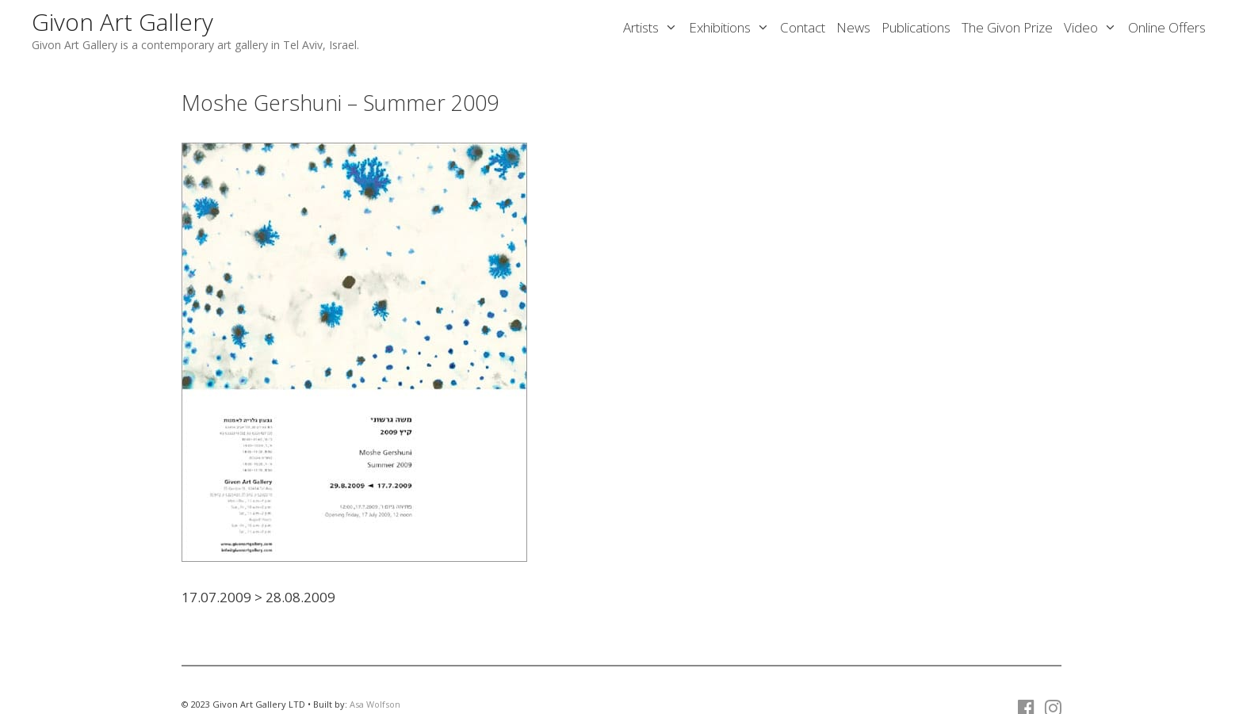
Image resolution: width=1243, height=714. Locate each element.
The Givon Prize (1007, 27)
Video (1093, 28)
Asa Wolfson (375, 704)
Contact (802, 27)
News (853, 27)
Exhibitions (732, 28)
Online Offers (1167, 27)
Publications (916, 27)
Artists (653, 28)
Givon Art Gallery (122, 22)
